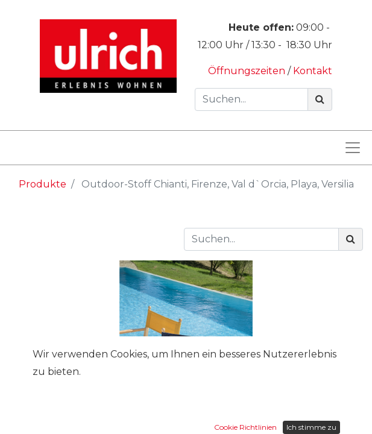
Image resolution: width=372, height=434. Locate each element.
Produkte (42, 184)
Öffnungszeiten (248, 71)
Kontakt (312, 71)
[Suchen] (319, 99)
